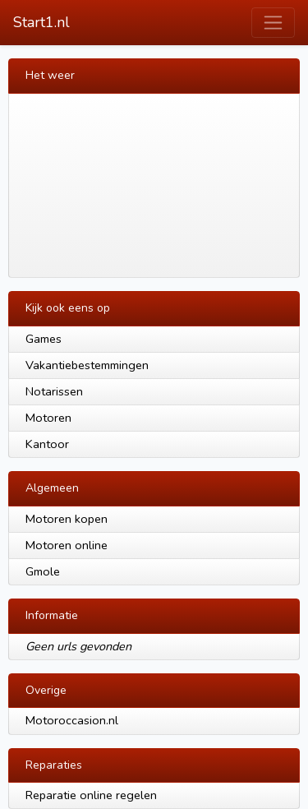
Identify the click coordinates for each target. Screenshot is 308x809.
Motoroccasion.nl (71, 720)
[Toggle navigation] (273, 22)
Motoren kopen (66, 519)
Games (43, 339)
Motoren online (66, 545)
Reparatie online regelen (91, 795)
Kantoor (47, 444)
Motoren (48, 417)
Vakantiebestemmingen (87, 365)
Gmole (42, 571)
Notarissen (54, 391)
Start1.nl (41, 22)
